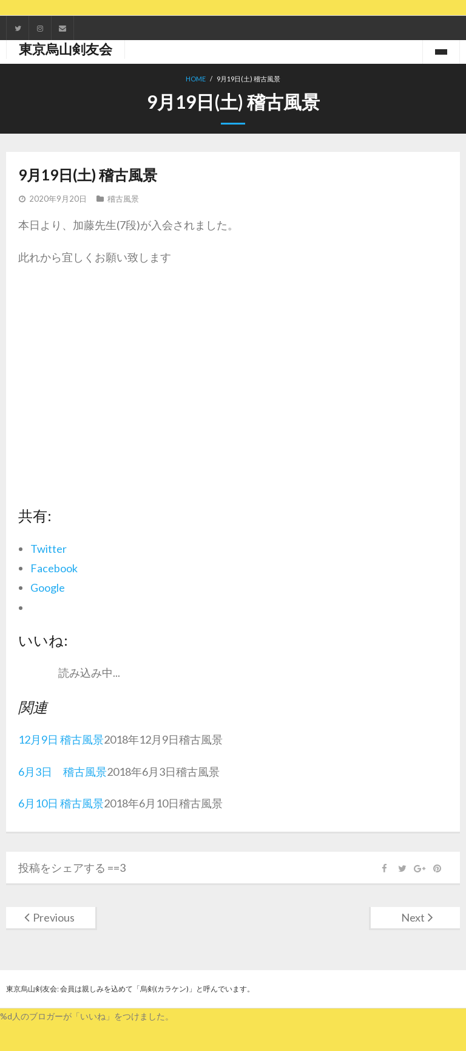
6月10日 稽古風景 (61, 803)
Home (196, 79)
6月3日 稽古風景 (62, 771)
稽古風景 (123, 199)
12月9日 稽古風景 (61, 739)
